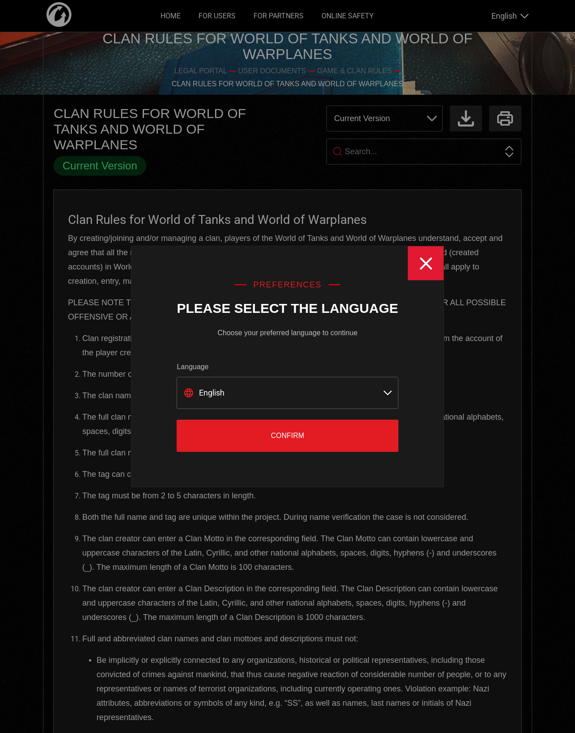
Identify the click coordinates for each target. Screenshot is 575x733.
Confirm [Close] (287, 435)
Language (192, 367)
